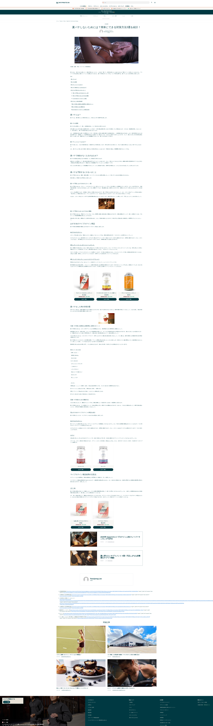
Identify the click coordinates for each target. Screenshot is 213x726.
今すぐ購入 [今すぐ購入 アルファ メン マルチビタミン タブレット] (84, 299)
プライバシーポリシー (164, 709)
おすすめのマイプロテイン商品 (80, 98)
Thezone (61, 21)
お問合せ (89, 704)
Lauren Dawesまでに (66, 690)
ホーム (57, 21)
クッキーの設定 (5, 719)
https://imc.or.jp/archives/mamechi (67, 604)
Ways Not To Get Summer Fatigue (72, 21)
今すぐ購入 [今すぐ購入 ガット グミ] (103, 469)
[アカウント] (151, 2)
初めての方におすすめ (133, 717)
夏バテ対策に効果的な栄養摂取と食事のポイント (82, 104)
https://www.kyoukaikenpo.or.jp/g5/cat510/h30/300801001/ (75, 592)
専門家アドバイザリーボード (165, 720)
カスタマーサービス (92, 702)
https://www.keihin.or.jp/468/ (65, 596)
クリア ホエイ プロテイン (103, 521)
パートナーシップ (163, 715)
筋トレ (105, 15)
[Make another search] (106, 19)
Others (64, 21)
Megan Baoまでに (116, 656)
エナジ (72, 435)
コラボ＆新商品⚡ (83, 6)
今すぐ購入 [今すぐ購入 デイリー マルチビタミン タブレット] (129, 299)
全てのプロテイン (132, 709)
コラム (132, 6)
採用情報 (161, 717)
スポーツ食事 (114, 15)
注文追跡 (89, 715)
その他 (132, 15)
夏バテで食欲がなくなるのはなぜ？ (79, 87)
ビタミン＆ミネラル (104, 6)
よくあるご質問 (91, 707)
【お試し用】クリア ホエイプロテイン (80, 521)
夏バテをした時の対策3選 (76, 101)
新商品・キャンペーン (83, 15)
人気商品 (131, 702)
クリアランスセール (113, 6)
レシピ (124, 15)
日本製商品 (127, 6)
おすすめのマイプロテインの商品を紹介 (81, 109)
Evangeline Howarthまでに (119, 690)
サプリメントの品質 (164, 704)
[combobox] (126, 2)
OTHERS (106, 23)
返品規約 (89, 709)
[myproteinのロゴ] (62, 2)
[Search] (103, 2)
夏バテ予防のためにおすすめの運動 (81, 95)
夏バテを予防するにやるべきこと (78, 90)
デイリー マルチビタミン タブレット (129, 292)
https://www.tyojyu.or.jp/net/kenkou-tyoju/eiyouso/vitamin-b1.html (84, 611)
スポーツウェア (121, 6)
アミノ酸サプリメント (133, 712)
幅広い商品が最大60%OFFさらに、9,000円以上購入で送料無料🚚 (106, 12)
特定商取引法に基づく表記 (165, 722)
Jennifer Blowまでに (66, 656)
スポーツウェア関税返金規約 (93, 717)
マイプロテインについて (164, 702)
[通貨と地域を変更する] (42, 722)
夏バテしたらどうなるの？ (77, 84)
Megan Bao (110, 560)
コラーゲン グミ (81, 466)
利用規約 (161, 712)
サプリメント (96, 6)
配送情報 (89, 712)
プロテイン (90, 6)
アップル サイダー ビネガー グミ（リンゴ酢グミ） (106, 292)
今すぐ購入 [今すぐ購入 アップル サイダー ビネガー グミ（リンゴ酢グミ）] (106, 299)
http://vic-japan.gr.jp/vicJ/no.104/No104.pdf (85, 618)
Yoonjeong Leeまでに (109, 31)
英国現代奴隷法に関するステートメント (167, 707)
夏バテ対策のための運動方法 (78, 106)
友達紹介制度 (204, 705)
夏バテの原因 (74, 82)
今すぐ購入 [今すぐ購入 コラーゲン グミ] (81, 469)
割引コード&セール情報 (202, 702)
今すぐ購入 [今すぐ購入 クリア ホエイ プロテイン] (103, 527)
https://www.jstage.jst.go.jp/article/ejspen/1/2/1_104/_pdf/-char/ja (76, 614)
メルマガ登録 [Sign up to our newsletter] (6, 701)
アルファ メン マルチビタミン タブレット (84, 292)
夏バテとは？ (74, 79)
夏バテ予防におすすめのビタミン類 (80, 93)
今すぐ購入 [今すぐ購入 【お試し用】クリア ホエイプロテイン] (81, 527)
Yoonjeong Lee (111, 541)
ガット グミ (103, 466)
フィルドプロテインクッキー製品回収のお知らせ (97, 720)
